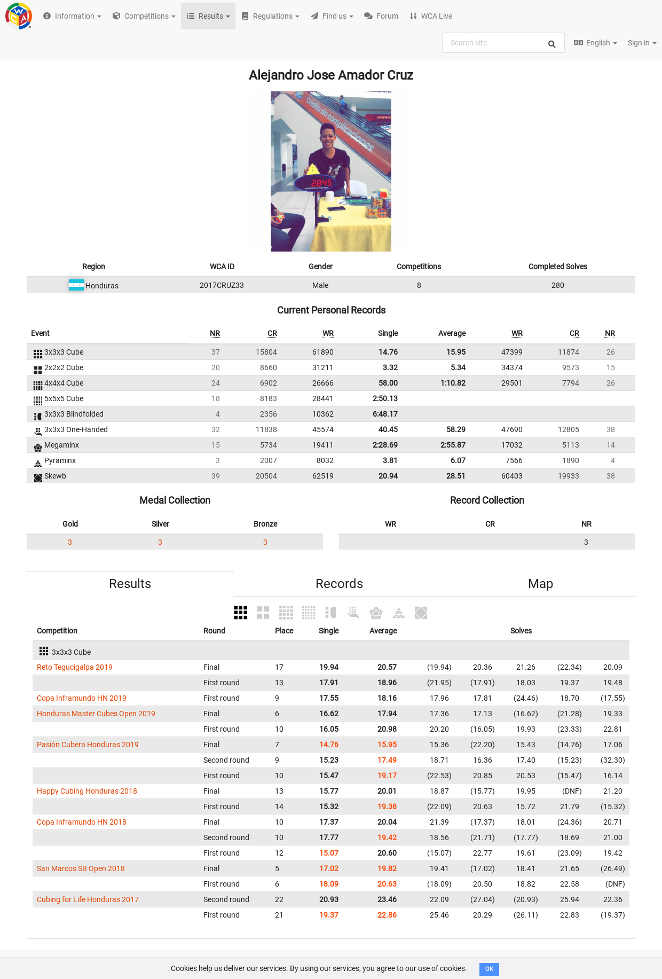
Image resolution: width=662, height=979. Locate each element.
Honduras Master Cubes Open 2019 (96, 713)
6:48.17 (385, 414)
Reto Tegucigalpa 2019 (75, 667)
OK (489, 969)
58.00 (388, 383)
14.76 (388, 352)
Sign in (642, 42)
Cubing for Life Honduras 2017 (88, 899)
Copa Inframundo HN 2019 (82, 698)
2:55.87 (453, 445)
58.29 (456, 429)
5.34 (458, 367)
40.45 (388, 429)
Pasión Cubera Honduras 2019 (88, 744)
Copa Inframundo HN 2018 (82, 822)
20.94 (388, 476)
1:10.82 (453, 383)
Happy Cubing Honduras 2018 (87, 791)
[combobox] (503, 43)
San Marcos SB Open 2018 (81, 868)
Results (130, 583)
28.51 (456, 476)
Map (540, 583)
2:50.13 (385, 398)
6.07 (458, 460)
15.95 (456, 352)
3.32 (390, 367)
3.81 (390, 460)
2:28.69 (385, 445)
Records (339, 583)
